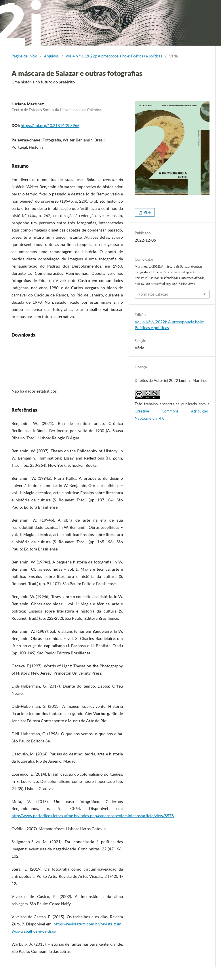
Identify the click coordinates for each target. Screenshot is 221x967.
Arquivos (51, 56)
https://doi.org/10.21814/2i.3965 (50, 125)
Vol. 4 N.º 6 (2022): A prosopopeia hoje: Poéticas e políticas (114, 56)
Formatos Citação (153, 294)
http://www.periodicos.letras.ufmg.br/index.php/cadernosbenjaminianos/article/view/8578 (93, 815)
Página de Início (24, 56)
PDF (147, 212)
